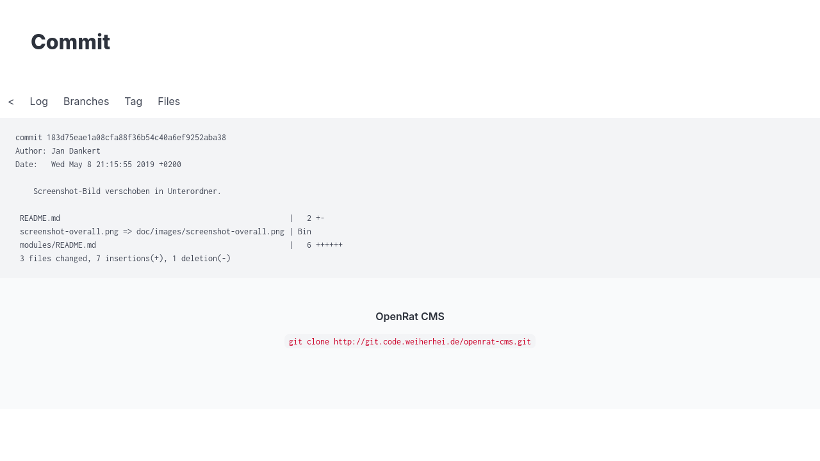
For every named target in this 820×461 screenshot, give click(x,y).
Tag (133, 101)
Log (39, 101)
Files (169, 101)
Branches (86, 101)
